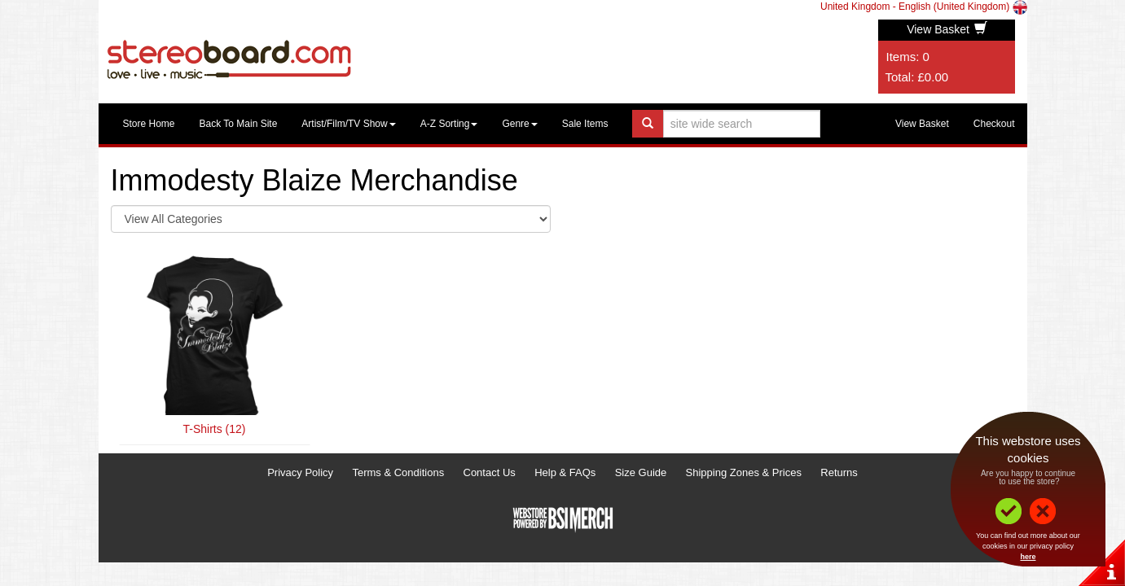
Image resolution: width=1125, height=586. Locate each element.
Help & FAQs (564, 472)
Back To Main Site (239, 123)
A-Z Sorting (449, 123)
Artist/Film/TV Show (348, 123)
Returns (839, 472)
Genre (519, 123)
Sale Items (585, 123)
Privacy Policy (300, 472)
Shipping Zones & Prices (744, 472)
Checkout (994, 123)
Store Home (149, 123)
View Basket (947, 29)
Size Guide (641, 472)
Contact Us (490, 472)
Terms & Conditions (398, 472)
